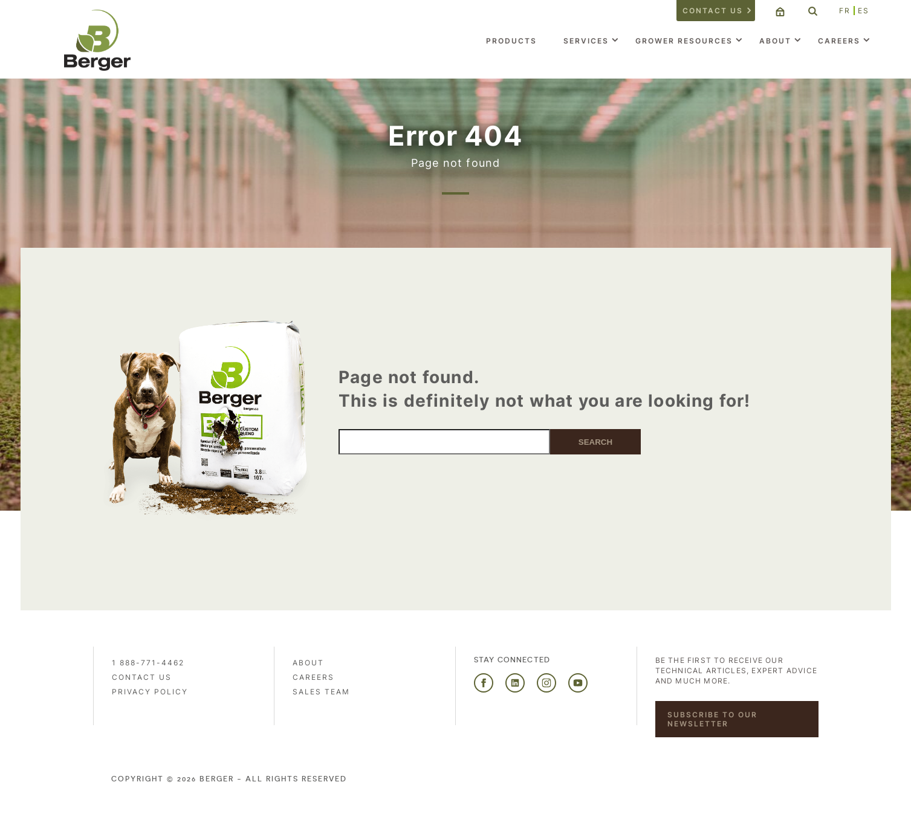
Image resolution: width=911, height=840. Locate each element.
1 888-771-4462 (148, 662)
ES (863, 10)
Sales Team (321, 691)
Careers (839, 40)
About (775, 40)
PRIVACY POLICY (150, 691)
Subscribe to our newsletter (712, 719)
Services (586, 40)
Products (511, 40)
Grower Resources (684, 40)
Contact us (712, 10)
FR (845, 10)
